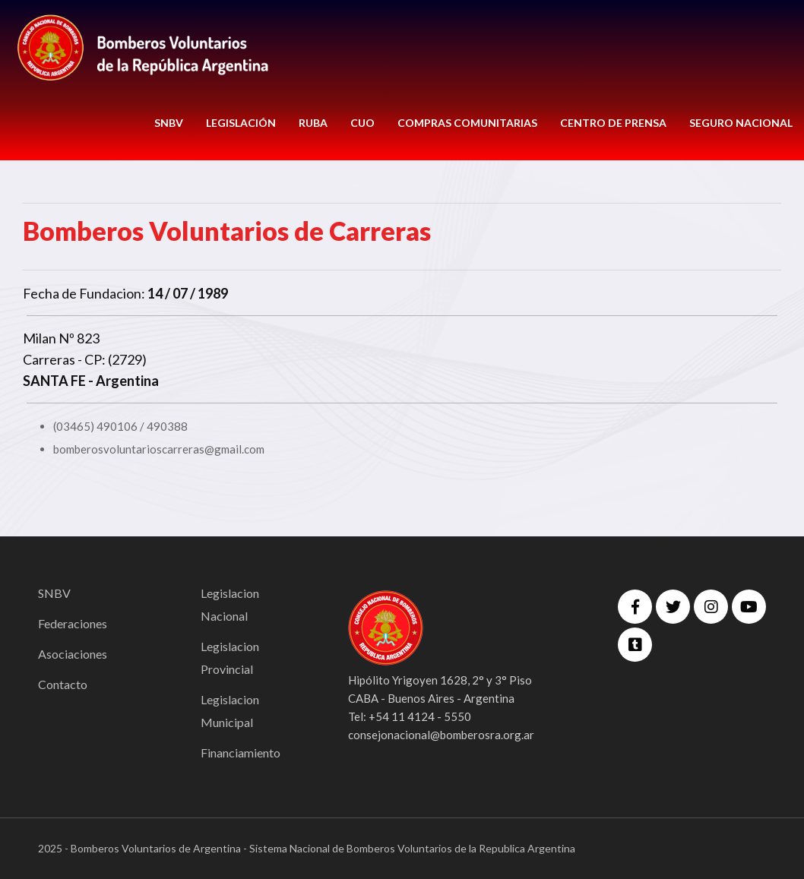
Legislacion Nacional (230, 604)
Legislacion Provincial (230, 657)
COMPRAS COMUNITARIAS (467, 122)
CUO (362, 122)
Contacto (62, 684)
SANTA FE (54, 380)
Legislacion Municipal (230, 710)
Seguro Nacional (741, 122)
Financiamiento (240, 752)
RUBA (313, 122)
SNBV (168, 122)
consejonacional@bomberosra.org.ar (441, 734)
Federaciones (72, 623)
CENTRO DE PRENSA (613, 122)
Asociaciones (72, 654)
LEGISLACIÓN (241, 122)
